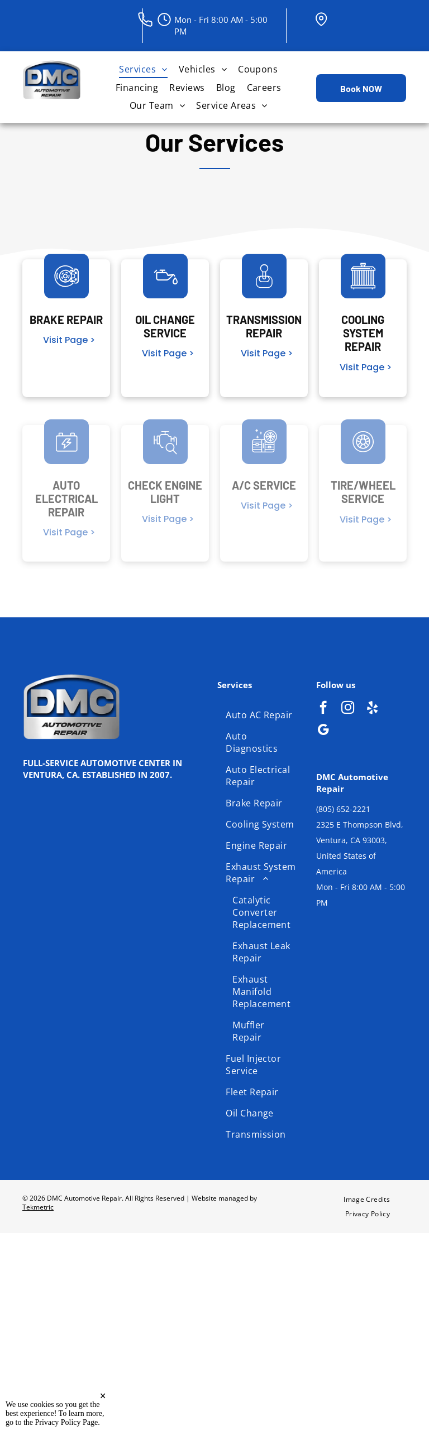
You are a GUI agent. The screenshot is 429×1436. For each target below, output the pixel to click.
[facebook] (323, 709)
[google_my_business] (323, 731)
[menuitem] (143, 69)
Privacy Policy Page (66, 1422)
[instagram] (348, 709)
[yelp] (372, 709)
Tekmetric (38, 1207)
